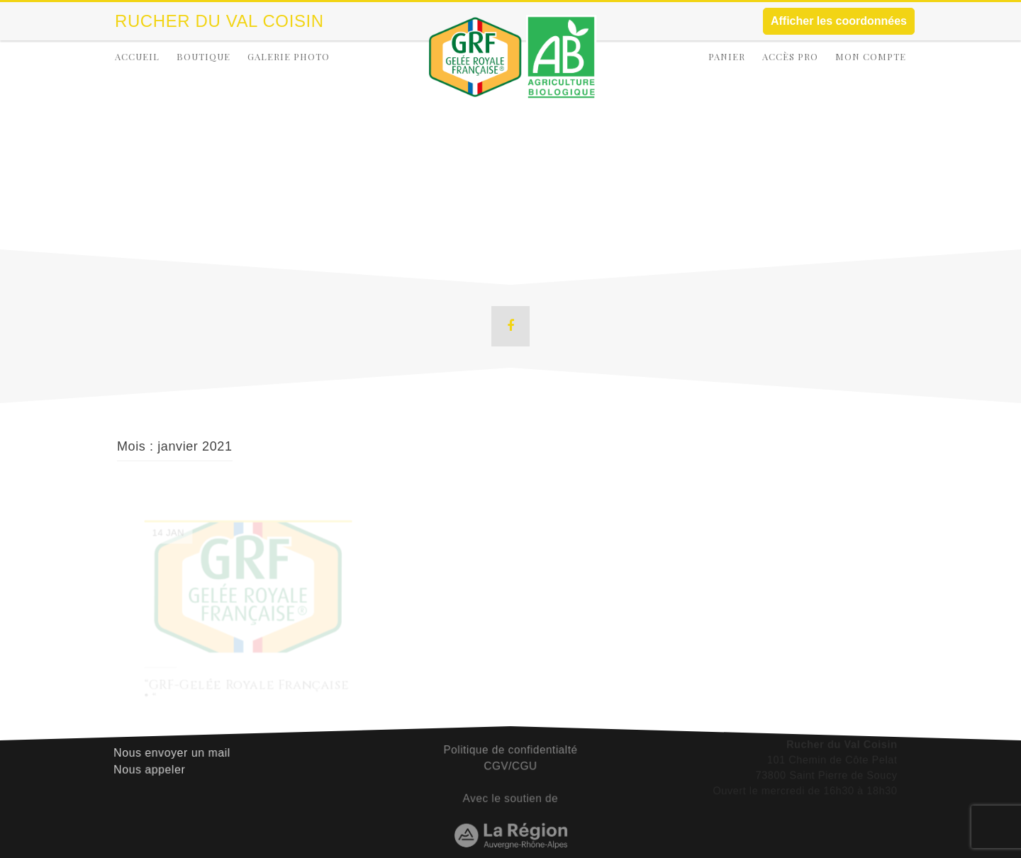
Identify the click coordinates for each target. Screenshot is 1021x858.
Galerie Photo (288, 56)
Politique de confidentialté (510, 746)
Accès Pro (790, 56)
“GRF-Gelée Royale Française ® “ (246, 692)
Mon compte (870, 56)
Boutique (203, 56)
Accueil (137, 56)
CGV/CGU (510, 761)
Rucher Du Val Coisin (219, 20)
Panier (726, 56)
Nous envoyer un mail (173, 749)
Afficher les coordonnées (839, 21)
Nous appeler (151, 765)
